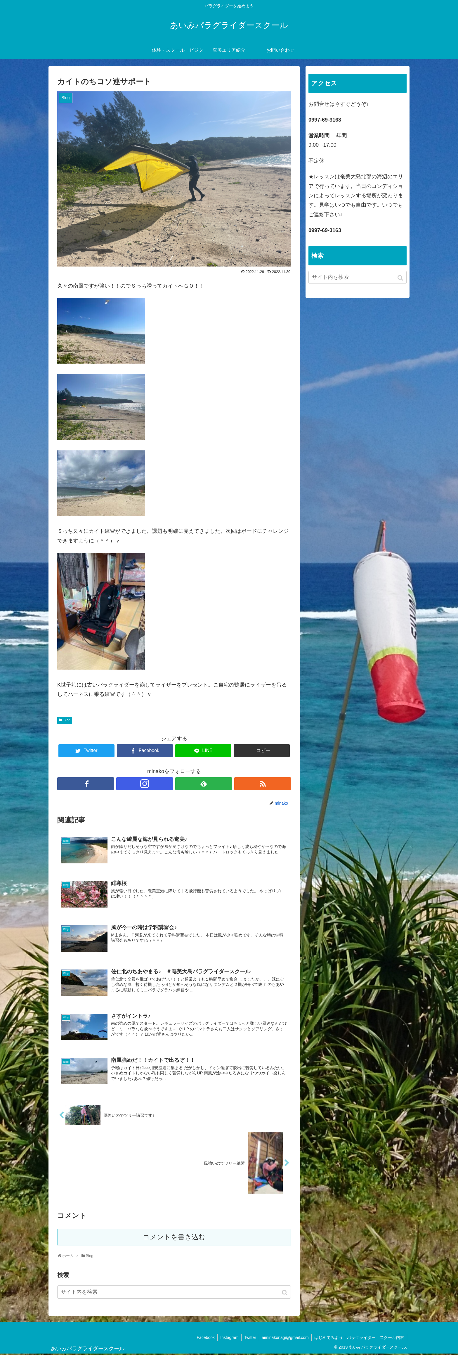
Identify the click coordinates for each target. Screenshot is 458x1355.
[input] (174, 1293)
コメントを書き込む (174, 1238)
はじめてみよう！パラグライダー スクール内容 (359, 1338)
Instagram (227, 1338)
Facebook (203, 1338)
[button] (285, 1294)
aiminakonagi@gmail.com (284, 1338)
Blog (66, 720)
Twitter (249, 1338)
